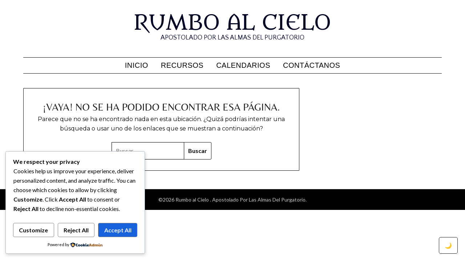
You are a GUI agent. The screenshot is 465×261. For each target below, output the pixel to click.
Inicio (136, 65)
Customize (33, 230)
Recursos (182, 65)
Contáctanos (311, 65)
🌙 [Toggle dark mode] (448, 245)
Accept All (118, 230)
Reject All (76, 230)
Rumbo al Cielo (232, 23)
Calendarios (243, 65)
